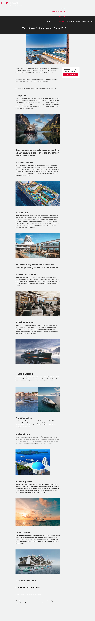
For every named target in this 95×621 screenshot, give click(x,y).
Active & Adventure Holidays (58, 11)
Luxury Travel (62, 8)
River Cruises (62, 16)
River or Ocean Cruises (27, 31)
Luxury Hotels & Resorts (59, 13)
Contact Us (90, 21)
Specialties (59, 3)
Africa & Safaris (61, 21)
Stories (84, 21)
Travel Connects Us (71, 74)
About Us (77, 21)
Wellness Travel (61, 19)
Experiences (70, 21)
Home (48, 21)
